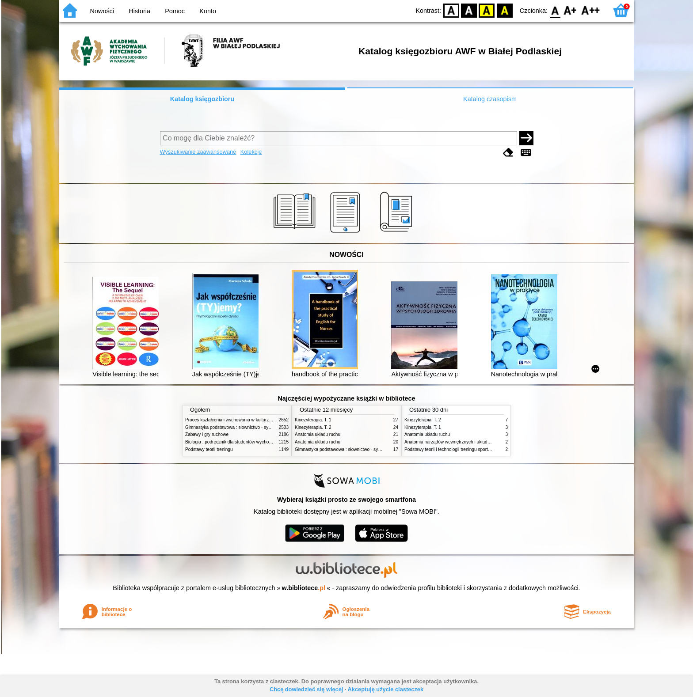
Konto (207, 11)
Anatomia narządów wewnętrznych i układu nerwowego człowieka (469, 441)
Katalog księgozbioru (202, 98)
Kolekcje (251, 151)
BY (504, 10)
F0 (555, 10)
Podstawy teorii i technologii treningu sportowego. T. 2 (457, 449)
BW (469, 10)
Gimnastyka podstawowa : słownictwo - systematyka (237, 427)
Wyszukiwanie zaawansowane (198, 151)
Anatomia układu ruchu (317, 434)
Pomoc (175, 11)
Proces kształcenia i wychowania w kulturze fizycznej (237, 419)
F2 (590, 10)
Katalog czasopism (490, 98)
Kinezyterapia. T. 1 (313, 419)
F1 (570, 10)
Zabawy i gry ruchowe (206, 434)
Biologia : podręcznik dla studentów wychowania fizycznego (244, 441)
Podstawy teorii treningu (209, 449)
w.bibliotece (304, 587)
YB (486, 10)
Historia (139, 11)
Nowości (102, 11)
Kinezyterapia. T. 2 (313, 427)
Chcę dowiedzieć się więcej (306, 689)
